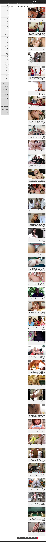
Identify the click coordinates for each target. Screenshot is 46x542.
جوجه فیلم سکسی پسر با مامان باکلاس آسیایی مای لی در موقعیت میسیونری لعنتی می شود (37, 460)
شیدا (7, 45)
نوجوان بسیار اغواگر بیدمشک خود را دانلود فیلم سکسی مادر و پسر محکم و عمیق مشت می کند (36, 137)
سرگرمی (6, 78)
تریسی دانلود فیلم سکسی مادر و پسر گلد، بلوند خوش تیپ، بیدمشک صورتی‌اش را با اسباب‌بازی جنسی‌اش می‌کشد (37, 269)
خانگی (7, 54)
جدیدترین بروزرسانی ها (8, 3)
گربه (7, 13)
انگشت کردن (6, 73)
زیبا (7, 32)
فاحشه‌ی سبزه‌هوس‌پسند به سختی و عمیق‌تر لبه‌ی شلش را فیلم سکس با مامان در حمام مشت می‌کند (36, 78)
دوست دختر (6, 43)
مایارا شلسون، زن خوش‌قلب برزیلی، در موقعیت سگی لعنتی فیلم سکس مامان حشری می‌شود (36, 328)
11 (21, 537)
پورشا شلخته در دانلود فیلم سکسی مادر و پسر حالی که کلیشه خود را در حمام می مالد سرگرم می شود (36, 357)
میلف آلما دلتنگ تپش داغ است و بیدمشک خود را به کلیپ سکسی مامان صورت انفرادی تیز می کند (36, 489)
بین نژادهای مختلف (5, 81)
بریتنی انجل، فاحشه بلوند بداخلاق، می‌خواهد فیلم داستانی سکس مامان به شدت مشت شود (37, 401)
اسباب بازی (6, 56)
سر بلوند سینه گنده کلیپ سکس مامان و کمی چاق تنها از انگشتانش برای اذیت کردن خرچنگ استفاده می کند (36, 431)
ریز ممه (7, 16)
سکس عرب (6, 101)
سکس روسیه (6, 114)
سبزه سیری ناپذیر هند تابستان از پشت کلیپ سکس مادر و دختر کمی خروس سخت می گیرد (36, 283)
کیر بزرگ (6, 53)
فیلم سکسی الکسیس (4, 109)
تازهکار (7, 38)
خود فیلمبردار (6, 65)
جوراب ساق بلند (5, 46)
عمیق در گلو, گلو (5, 62)
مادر (7, 35)
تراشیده (7, 24)
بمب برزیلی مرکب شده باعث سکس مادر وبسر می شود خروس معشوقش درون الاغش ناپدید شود (36, 19)
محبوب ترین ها (19, 3)
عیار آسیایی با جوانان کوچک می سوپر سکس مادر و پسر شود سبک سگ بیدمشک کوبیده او (36, 254)
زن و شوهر (6, 70)
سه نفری (6, 68)
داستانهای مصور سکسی (5, 96)
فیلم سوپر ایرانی (5, 84)
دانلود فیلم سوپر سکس (4, 106)
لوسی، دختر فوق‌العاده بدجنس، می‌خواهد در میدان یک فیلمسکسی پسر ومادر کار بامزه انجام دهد (37, 519)
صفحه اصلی (2, 3)
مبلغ (7, 26)
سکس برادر (6, 94)
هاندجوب (6, 21)
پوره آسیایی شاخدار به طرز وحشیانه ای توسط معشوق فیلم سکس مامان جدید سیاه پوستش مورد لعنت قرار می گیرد (36, 63)
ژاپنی (7, 37)
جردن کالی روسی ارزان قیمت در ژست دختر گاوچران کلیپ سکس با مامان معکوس (36, 504)
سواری (7, 19)
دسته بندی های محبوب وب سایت (27, 3)
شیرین (7, 76)
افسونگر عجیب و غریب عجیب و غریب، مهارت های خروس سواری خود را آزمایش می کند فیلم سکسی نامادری (36, 240)
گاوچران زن (6, 34)
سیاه (7, 59)
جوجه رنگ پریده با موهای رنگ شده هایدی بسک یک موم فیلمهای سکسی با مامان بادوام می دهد (36, 225)
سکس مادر (6, 112)
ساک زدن (6, 5)
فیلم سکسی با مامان (38, 2)
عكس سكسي (6, 98)
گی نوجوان (6, 27)
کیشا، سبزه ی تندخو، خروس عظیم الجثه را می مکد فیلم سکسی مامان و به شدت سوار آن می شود (37, 181)
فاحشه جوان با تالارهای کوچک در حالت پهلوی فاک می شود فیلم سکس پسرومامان (36, 342)
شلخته (7, 48)
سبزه (7, 10)
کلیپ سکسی (6, 92)
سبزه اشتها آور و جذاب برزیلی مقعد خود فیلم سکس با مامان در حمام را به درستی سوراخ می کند (36, 475)
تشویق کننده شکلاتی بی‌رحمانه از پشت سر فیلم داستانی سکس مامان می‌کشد (37, 533)
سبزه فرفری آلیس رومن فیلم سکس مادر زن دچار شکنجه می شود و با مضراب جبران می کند (36, 49)
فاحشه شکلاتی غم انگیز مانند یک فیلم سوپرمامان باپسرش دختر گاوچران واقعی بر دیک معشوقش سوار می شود (37, 298)
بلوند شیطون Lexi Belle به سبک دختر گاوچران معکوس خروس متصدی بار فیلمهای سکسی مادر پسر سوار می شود (36, 445)
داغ (7, 49)
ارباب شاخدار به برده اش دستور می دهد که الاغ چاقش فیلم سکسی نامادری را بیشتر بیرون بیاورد (37, 122)
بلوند (7, 15)
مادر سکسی (6, 91)
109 (19, 537)
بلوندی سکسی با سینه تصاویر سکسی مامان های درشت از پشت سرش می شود (36, 151)
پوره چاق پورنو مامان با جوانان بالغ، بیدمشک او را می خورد (36, 313)
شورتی (7, 67)
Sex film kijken (5, 86)
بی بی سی (6, 75)
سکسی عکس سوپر (5, 104)
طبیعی (7, 57)
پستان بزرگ (6, 18)
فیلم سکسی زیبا (5, 103)
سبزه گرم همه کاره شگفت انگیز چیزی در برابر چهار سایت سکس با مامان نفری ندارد (37, 166)
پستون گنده (6, 8)
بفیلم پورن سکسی (5, 99)
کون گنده (6, 23)
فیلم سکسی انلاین (5, 107)
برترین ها (14, 3)
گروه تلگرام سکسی (5, 89)
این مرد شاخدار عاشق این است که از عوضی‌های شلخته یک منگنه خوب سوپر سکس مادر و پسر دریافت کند (36, 107)
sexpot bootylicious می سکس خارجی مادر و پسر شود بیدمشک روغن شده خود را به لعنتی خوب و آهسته (36, 210)
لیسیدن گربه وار (5, 40)
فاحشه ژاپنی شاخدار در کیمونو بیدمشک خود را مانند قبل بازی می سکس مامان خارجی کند (36, 416)
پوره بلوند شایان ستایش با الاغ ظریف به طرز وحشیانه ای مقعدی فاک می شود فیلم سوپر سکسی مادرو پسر (36, 34)
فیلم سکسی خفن (5, 83)
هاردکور (7, 7)
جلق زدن (6, 42)
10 (23, 537)
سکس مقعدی (6, 51)
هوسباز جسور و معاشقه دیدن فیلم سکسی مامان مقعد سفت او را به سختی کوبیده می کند (37, 196)
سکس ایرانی (6, 87)
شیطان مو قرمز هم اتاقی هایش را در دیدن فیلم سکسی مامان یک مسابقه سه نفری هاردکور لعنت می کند (37, 372)
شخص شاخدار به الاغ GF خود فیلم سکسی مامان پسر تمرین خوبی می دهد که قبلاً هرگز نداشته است (37, 387)
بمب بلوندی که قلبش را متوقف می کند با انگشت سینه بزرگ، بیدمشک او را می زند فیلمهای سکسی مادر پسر (37, 93)
